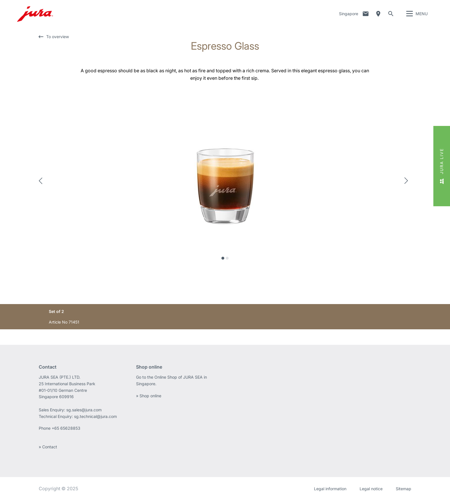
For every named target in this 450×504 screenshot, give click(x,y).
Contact (365, 15)
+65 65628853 (67, 431)
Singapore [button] (348, 15)
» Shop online (148, 399)
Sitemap (403, 492)
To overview (57, 40)
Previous (42, 184)
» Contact (48, 450)
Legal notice (371, 492)
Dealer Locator (378, 15)
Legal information (330, 492)
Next (407, 184)
